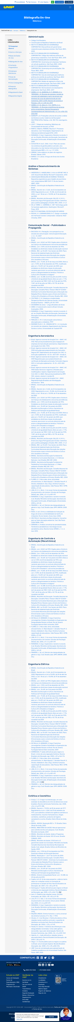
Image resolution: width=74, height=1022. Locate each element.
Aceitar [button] (51, 1017)
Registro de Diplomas (44, 991)
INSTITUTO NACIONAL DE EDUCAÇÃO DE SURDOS (47, 211)
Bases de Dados (14, 57)
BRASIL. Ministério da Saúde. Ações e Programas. (47, 834)
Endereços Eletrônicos (13, 72)
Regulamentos (26, 997)
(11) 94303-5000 (45, 970)
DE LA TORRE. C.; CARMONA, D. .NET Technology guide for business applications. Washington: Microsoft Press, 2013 (49, 207)
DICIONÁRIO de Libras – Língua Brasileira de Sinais (48, 305)
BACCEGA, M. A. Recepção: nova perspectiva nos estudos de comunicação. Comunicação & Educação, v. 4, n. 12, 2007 (49, 234)
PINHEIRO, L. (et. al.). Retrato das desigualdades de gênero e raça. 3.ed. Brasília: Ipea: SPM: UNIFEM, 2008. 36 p (49, 655)
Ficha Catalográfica (16, 83)
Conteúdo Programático (13, 66)
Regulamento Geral (15, 92)
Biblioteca (22, 30)
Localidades (41, 980)
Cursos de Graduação (12, 978)
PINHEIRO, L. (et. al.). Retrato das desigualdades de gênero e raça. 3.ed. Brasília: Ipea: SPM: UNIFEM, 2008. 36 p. (49, 507)
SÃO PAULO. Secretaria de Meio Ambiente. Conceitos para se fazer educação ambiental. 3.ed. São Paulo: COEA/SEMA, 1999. (48, 520)
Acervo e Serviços (15, 52)
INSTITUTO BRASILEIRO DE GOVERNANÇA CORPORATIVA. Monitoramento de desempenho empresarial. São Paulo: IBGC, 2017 (47, 88)
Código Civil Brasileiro (38, 40)
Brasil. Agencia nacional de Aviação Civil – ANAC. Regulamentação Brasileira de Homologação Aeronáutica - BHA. (47, 380)
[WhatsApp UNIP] (52, 2)
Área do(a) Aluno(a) (43, 986)
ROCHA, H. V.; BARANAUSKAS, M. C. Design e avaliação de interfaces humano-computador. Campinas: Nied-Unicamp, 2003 (49, 216)
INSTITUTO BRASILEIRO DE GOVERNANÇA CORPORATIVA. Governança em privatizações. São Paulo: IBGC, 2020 (48, 68)
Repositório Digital (15, 96)
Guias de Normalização (13, 78)
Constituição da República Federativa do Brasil (47, 42)
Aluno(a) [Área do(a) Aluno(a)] (68, 2)
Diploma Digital (42, 989)
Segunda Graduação (28, 993)
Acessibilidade (20, 2)
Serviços (16, 30)
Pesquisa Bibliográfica (13, 87)
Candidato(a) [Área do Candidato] (59, 2)
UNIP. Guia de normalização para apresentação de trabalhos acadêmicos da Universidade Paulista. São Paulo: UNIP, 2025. (48, 950)
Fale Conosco (31, 2)
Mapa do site (42, 993)
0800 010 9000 (31, 970)
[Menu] (70, 7)
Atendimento (42, 978)
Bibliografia (15, 61)
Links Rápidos (43, 2)
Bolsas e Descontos (28, 995)
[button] (19, 1019)
